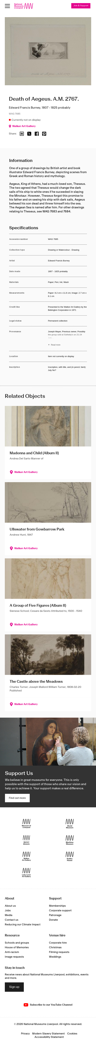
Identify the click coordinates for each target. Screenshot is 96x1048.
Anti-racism (12, 952)
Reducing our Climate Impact (22, 924)
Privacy (25, 1033)
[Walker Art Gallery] (26, 856)
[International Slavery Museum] (26, 840)
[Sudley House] (69, 856)
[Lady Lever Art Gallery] (26, 872)
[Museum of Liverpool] (26, 823)
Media (8, 915)
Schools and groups (17, 942)
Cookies (72, 1033)
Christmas (55, 947)
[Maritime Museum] (69, 840)
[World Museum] (69, 823)
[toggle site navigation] (7, 6)
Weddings (55, 956)
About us (10, 905)
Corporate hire (58, 942)
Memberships (57, 905)
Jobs (8, 910)
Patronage (55, 915)
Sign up (14, 987)
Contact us (11, 919)
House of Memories (17, 947)
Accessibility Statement (49, 1037)
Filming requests (59, 952)
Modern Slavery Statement (48, 1033)
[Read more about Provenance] (67, 338)
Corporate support (60, 910)
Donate (53, 919)
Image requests (14, 956)
